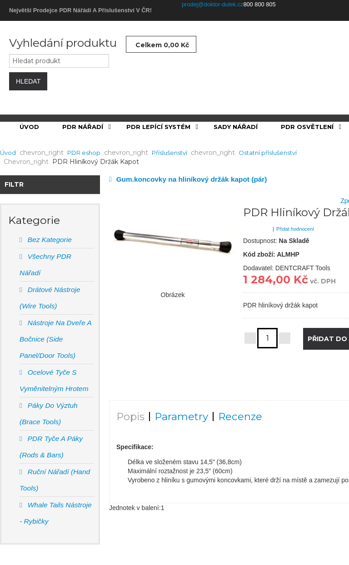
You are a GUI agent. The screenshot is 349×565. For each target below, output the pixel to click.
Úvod (8, 152)
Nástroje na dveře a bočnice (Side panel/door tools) (55, 339)
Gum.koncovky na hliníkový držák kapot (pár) (191, 179)
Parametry (181, 416)
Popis (130, 416)
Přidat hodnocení (295, 229)
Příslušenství (169, 152)
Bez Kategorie (48, 239)
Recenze (240, 416)
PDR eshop (83, 152)
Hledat (28, 81)
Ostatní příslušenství (268, 152)
